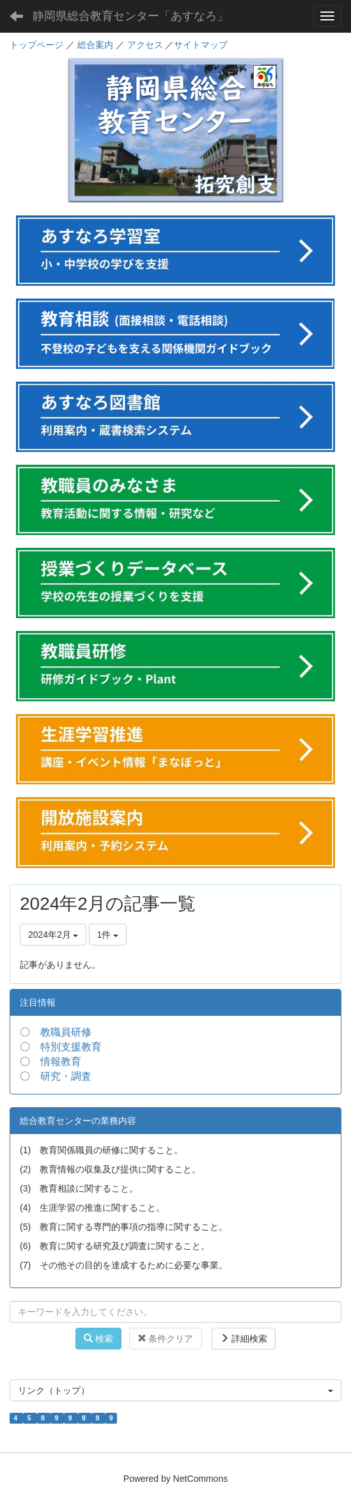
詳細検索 (243, 1338)
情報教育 (60, 1061)
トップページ (36, 45)
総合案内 (95, 45)
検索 (98, 1338)
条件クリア (165, 1338)
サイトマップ (201, 45)
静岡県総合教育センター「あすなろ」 (130, 16)
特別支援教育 (71, 1046)
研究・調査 (65, 1076)
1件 (108, 934)
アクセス (145, 45)
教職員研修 (65, 1032)
